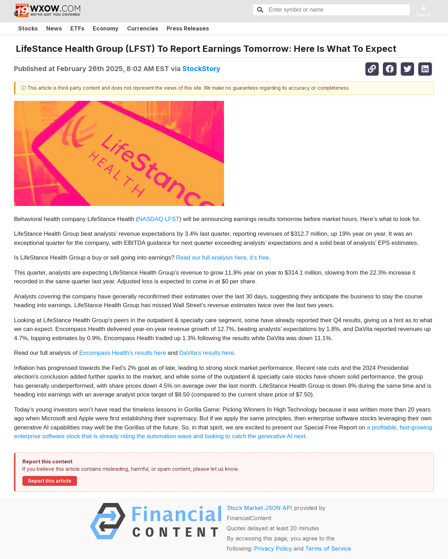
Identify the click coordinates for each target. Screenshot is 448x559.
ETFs (77, 28)
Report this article (49, 481)
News (54, 28)
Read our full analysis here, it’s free (222, 257)
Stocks (28, 28)
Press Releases (188, 28)
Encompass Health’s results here (122, 353)
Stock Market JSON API (259, 507)
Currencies (142, 28)
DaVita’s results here (206, 353)
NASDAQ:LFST (158, 219)
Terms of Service (328, 548)
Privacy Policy (273, 548)
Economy (106, 28)
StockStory (201, 68)
